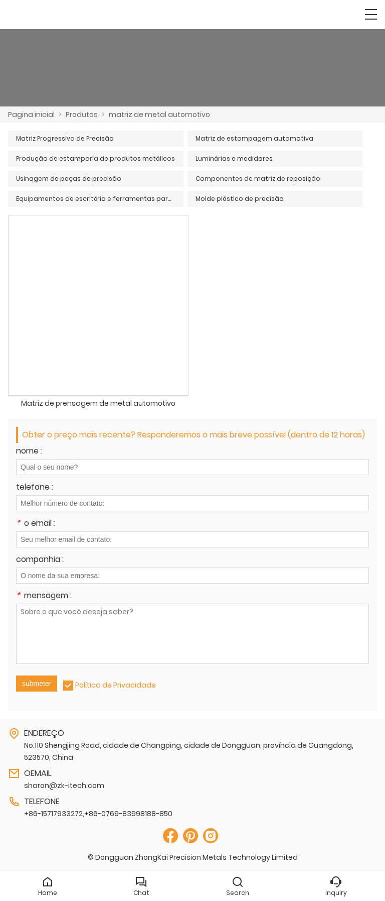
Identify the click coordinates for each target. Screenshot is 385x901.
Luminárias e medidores (234, 158)
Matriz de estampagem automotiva (254, 138)
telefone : (34, 488)
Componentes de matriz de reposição (258, 178)
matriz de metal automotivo (159, 114)
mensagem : (44, 596)
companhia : (40, 560)
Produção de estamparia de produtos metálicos (95, 158)
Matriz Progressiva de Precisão (65, 138)
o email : (35, 524)
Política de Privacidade (115, 685)
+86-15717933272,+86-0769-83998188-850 (98, 814)
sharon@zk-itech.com (64, 785)
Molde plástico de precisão (240, 198)
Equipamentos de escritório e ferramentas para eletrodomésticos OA (99, 198)
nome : (29, 452)
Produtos (82, 114)
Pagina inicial (31, 114)
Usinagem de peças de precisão (68, 178)
